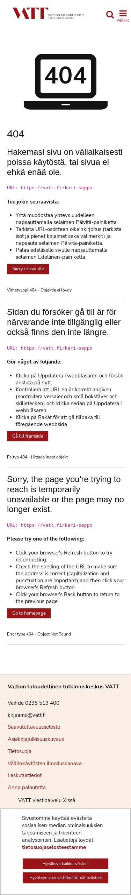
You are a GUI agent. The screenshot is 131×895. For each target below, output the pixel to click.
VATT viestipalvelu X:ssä (41, 800)
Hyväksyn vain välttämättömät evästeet (65, 877)
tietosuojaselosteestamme (54, 847)
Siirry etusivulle (28, 269)
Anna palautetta (27, 787)
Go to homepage (29, 613)
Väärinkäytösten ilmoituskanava (45, 763)
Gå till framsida (27, 436)
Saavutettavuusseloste (34, 727)
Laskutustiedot (25, 775)
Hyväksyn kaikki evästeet (66, 863)
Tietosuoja (19, 751)
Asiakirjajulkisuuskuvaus (36, 739)
